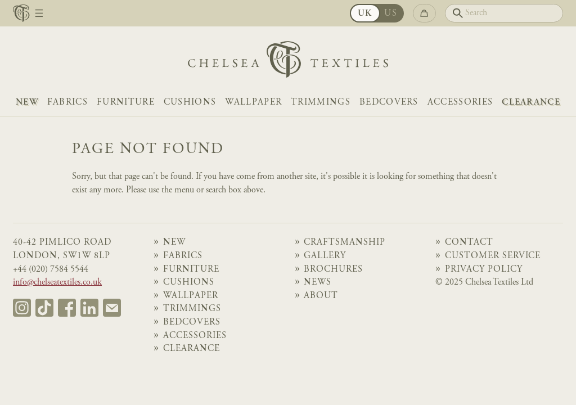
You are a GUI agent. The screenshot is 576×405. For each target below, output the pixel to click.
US (390, 14)
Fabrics (67, 102)
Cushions (190, 102)
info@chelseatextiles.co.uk (57, 282)
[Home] (288, 62)
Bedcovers (388, 102)
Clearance (531, 102)
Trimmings (320, 102)
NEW (27, 102)
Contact (469, 242)
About (321, 296)
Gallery (325, 256)
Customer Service (493, 256)
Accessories (460, 102)
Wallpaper (253, 102)
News (317, 282)
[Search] (504, 13)
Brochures (333, 270)
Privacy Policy (484, 270)
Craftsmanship (344, 242)
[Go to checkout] (424, 13)
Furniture (126, 102)
